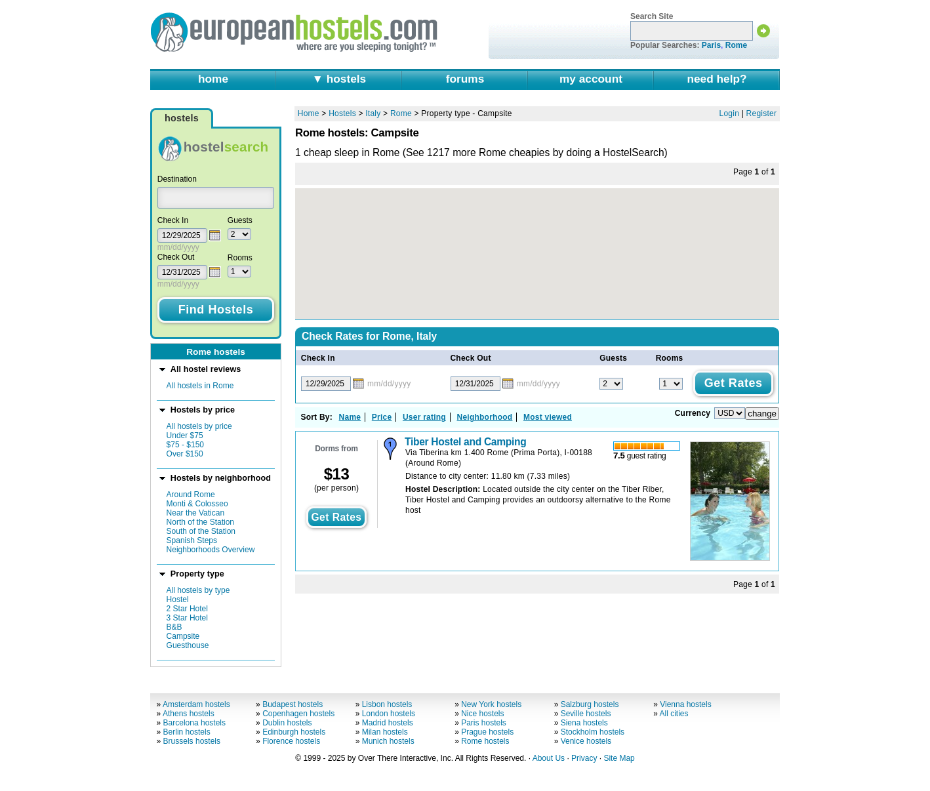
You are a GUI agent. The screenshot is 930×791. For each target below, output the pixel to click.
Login (729, 113)
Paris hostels (483, 722)
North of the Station (200, 522)
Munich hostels (388, 741)
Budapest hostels (292, 704)
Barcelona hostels (194, 722)
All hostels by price (199, 426)
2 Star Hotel (187, 608)
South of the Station (201, 531)
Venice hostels (586, 741)
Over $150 (185, 453)
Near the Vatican (196, 512)
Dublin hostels (287, 722)
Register (761, 113)
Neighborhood (485, 417)
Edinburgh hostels (293, 732)
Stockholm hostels (592, 732)
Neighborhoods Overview (211, 549)
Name (350, 417)
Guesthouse (188, 645)
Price (382, 417)
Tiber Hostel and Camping (465, 441)
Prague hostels (487, 732)
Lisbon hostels (387, 704)
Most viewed (547, 417)
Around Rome (191, 494)
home (213, 78)
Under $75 (185, 435)
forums (465, 78)
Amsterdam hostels (196, 704)
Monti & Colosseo (197, 503)
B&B (174, 627)
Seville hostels (586, 713)
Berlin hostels (187, 732)
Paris (711, 45)
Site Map (618, 758)
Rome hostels (485, 741)
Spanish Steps (192, 540)
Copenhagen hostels (298, 713)
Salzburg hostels (590, 704)
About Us (549, 758)
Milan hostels (385, 732)
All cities (674, 713)
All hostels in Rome (200, 385)
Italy (372, 113)
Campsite (183, 636)
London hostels (388, 713)
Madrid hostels (387, 722)
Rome (736, 45)
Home (308, 113)
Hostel (178, 599)
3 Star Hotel (187, 617)
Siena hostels (584, 722)
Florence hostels (291, 741)
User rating (424, 417)
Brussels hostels (191, 741)
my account (590, 78)
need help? (716, 78)
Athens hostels (188, 713)
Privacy (584, 758)
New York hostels (491, 704)
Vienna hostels (686, 704)
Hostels (342, 113)
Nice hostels (482, 713)
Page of (754, 171)
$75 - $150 (185, 444)
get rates (336, 517)
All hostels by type (198, 590)
